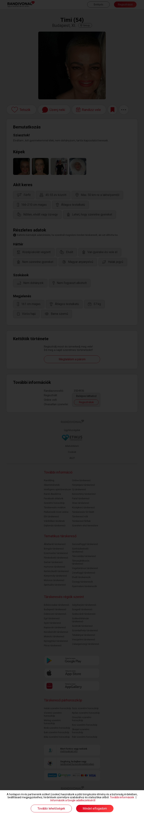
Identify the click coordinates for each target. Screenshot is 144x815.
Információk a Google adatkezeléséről (72, 800)
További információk (122, 797)
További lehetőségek (51, 808)
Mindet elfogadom (95, 808)
